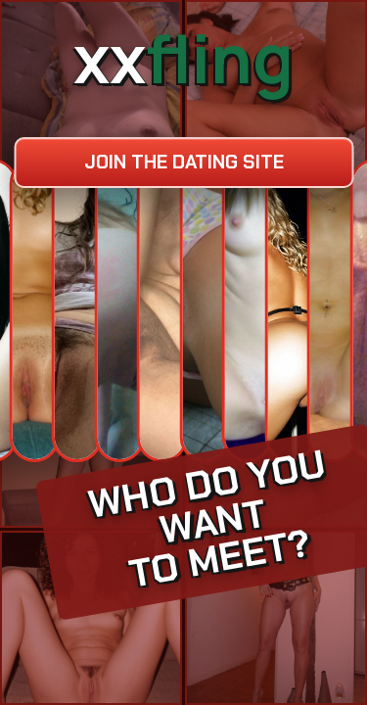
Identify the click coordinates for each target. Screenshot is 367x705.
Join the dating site (184, 162)
